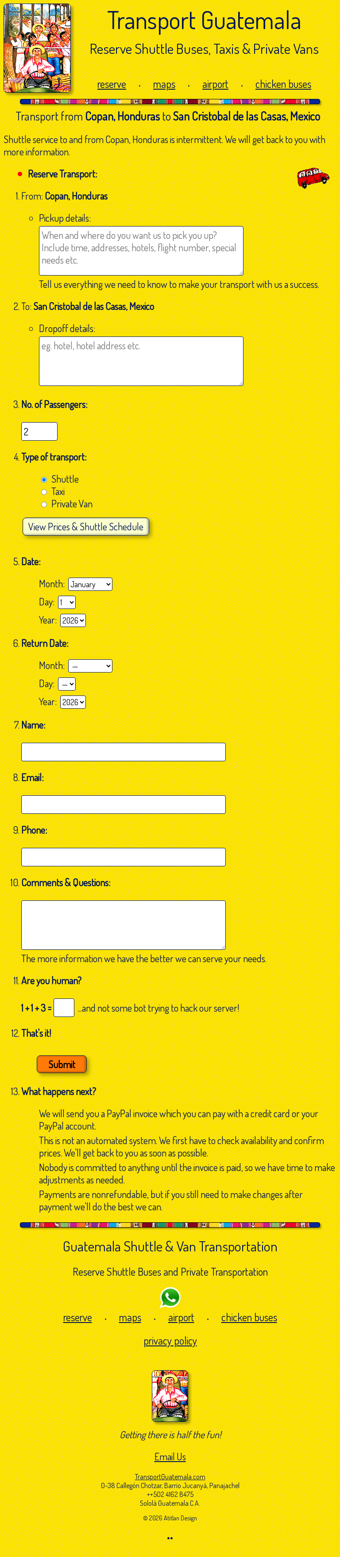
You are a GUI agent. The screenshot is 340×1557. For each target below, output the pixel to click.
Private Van (72, 503)
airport (215, 84)
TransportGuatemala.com (170, 1476)
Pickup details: (65, 218)
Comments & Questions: (66, 882)
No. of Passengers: (54, 404)
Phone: (35, 830)
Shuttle (65, 478)
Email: (33, 777)
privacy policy (170, 1340)
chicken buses (283, 84)
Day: (48, 601)
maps (164, 84)
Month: (53, 583)
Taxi (58, 491)
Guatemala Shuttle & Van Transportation (170, 1246)
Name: (34, 724)
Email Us (170, 1456)
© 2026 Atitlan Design (170, 1518)
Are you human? (51, 980)
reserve (111, 84)
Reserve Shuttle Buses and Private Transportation (170, 1271)
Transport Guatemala (204, 19)
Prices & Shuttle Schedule (85, 526)
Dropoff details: (67, 328)
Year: (49, 619)
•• (170, 1537)
